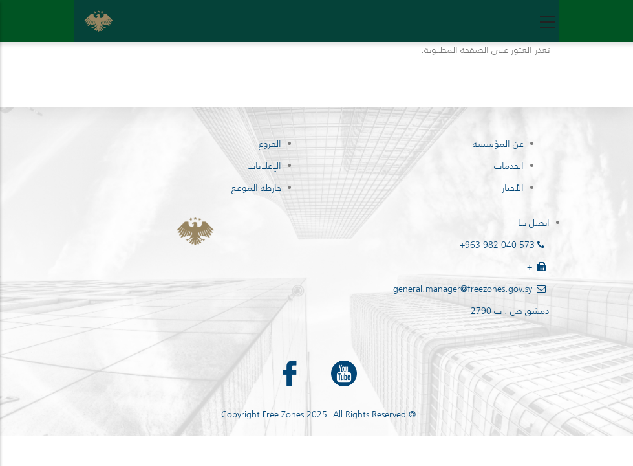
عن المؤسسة (498, 144)
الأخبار (513, 188)
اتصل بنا (534, 223)
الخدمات (509, 166)
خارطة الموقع (256, 188)
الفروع (270, 144)
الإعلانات (264, 166)
